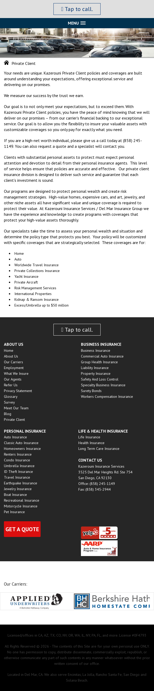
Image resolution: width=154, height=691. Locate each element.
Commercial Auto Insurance (102, 356)
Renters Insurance (18, 454)
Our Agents (12, 379)
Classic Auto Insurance (21, 442)
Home (8, 350)
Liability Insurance (95, 367)
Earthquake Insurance (20, 483)
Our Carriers (13, 362)
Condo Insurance (17, 460)
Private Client (14, 419)
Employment (14, 367)
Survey (9, 402)
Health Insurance (91, 442)
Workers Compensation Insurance (107, 396)
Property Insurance (96, 373)
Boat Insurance (15, 494)
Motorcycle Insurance (20, 506)
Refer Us (11, 385)
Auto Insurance (15, 437)
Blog (7, 413)
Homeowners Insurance (22, 448)
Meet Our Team (16, 408)
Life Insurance (89, 437)
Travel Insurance (17, 477)
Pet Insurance (14, 511)
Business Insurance (95, 350)
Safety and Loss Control (99, 379)
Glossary (11, 396)
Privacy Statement (18, 390)
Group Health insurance (99, 362)
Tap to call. (77, 9)
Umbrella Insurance (19, 465)
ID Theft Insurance (18, 471)
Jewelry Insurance (18, 488)
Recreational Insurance (21, 500)
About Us (11, 356)
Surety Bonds (91, 390)
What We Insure (16, 373)
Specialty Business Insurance (103, 385)
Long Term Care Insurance (98, 448)
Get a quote (22, 529)
